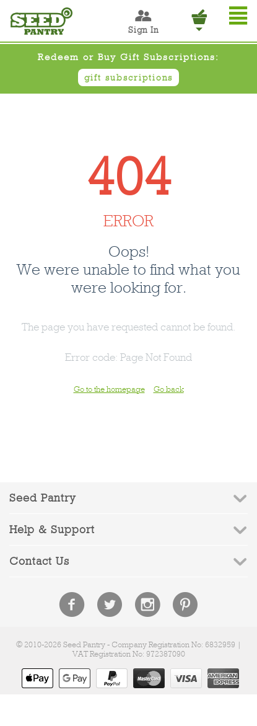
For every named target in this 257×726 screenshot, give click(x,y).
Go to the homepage (109, 389)
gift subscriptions (128, 77)
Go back (169, 389)
